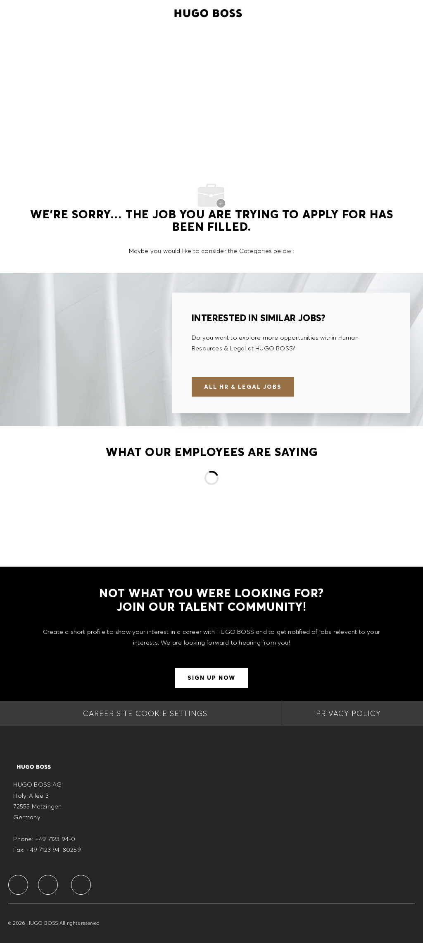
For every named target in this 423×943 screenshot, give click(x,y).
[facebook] (18, 885)
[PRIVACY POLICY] (348, 713)
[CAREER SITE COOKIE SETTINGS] (145, 713)
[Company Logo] (208, 12)
